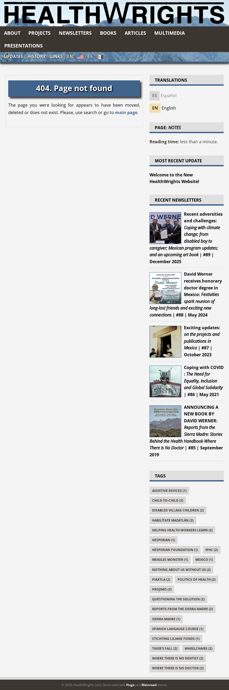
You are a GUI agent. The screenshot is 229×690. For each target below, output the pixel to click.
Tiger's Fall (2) (164, 648)
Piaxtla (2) (161, 579)
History (37, 56)
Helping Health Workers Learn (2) (182, 530)
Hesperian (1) (163, 540)
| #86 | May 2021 (204, 380)
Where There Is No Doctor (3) (178, 668)
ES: (95, 57)
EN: (75, 56)
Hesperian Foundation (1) (175, 550)
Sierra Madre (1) (166, 619)
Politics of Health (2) (196, 579)
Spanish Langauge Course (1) (177, 629)
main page (126, 112)
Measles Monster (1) (170, 559)
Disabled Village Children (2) (178, 510)
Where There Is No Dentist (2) (177, 658)
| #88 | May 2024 (185, 294)
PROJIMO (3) (161, 589)
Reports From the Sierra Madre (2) (182, 609)
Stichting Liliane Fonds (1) (176, 638)
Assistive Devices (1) (169, 490)
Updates (13, 56)
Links (56, 56)
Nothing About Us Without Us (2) (181, 569)
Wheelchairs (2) (198, 648)
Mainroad (149, 685)
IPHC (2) (211, 550)
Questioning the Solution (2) (178, 599)
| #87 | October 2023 (202, 341)
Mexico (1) (204, 559)
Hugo (130, 685)
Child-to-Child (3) (167, 500)
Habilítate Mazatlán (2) (172, 520)
